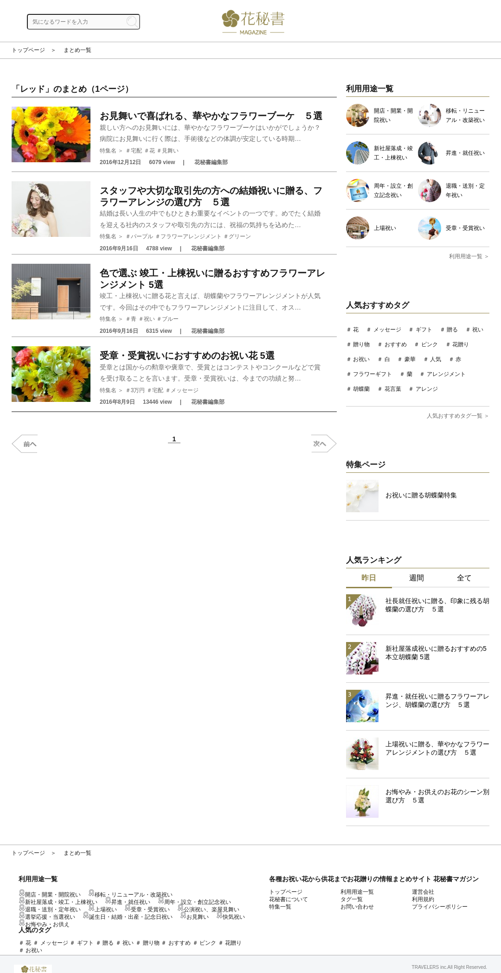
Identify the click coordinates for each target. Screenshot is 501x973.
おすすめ (396, 344)
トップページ (28, 50)
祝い (149, 319)
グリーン (240, 236)
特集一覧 (280, 906)
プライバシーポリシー (440, 906)
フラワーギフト (372, 374)
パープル (142, 236)
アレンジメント (446, 374)
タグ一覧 (351, 899)
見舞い (170, 150)
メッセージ (185, 390)
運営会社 (423, 892)
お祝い (361, 359)
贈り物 (361, 344)
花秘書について (288, 899)
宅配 (136, 150)
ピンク (429, 344)
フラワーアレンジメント (191, 236)
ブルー (170, 319)
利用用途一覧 (357, 892)
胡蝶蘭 (361, 389)
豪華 (410, 359)
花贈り (460, 344)
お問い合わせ (357, 906)
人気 (435, 359)
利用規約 (423, 899)
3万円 (138, 390)
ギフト (424, 329)
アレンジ (427, 389)
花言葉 (393, 389)
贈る (452, 329)
